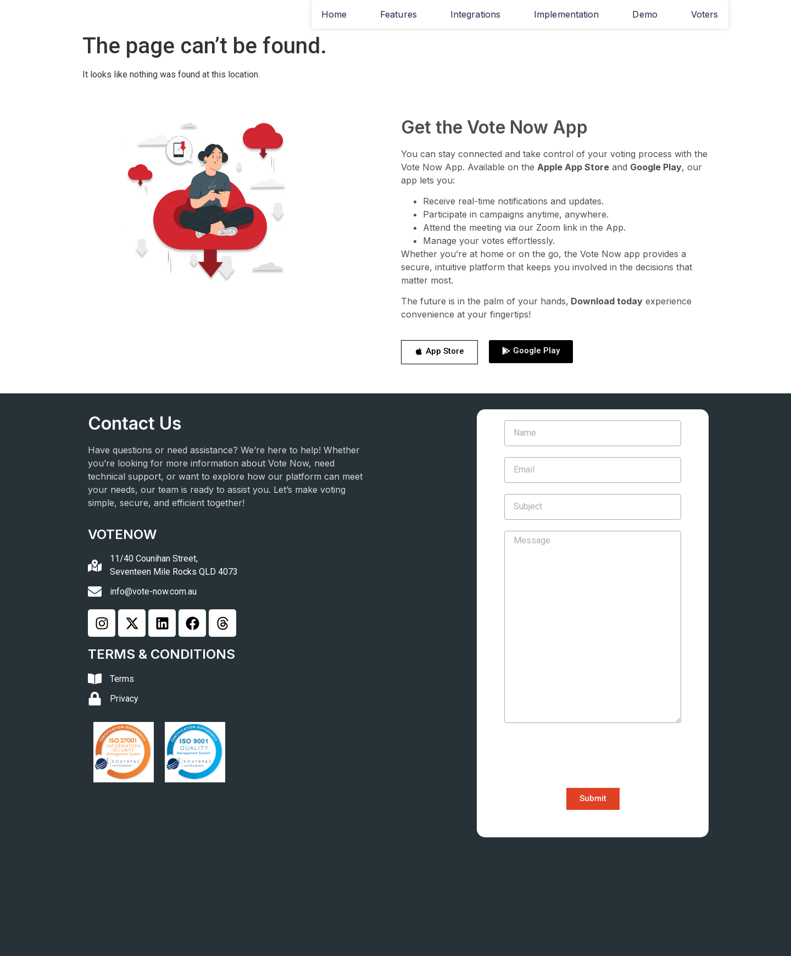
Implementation (566, 14)
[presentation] (587, 755)
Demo (644, 14)
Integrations (475, 14)
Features (398, 14)
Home (334, 14)
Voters (704, 14)
